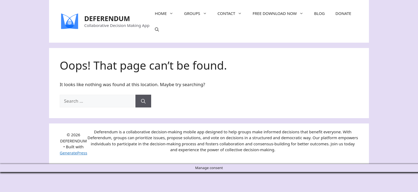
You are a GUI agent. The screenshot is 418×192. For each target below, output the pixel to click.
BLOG (319, 13)
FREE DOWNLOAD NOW (280, 13)
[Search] (143, 101)
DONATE (343, 13)
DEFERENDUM (107, 18)
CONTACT (232, 13)
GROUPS (198, 13)
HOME (167, 13)
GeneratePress (73, 152)
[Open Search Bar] (157, 29)
